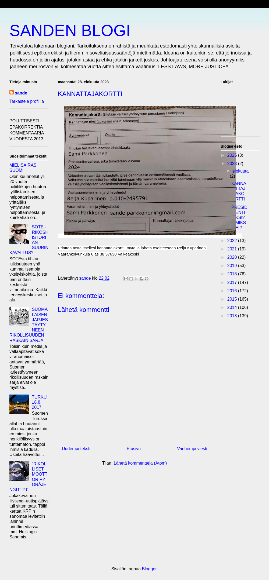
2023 (232, 163)
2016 (232, 291)
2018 (232, 274)
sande (21, 93)
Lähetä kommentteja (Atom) (140, 463)
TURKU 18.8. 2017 (39, 402)
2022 (232, 240)
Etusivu (134, 448)
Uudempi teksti (76, 448)
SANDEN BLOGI (69, 30)
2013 (232, 315)
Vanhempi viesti (192, 448)
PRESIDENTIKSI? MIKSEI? (239, 217)
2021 (232, 249)
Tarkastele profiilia (26, 101)
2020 (232, 257)
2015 (232, 299)
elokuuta (240, 171)
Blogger (149, 569)
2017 (232, 282)
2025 (232, 155)
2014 (232, 307)
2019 (232, 265)
